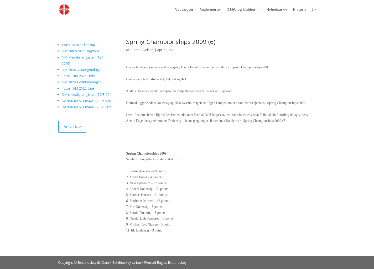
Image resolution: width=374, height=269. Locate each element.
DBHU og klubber (241, 10)
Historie (299, 10)
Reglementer (210, 10)
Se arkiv (72, 126)
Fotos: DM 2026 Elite (78, 88)
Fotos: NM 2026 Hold (78, 76)
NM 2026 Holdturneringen (82, 82)
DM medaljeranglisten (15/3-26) (86, 94)
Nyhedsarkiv (276, 10)
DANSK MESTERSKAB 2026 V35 (86, 100)
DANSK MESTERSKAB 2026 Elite (87, 107)
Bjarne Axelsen (141, 50)
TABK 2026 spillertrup (78, 45)
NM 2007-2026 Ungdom (80, 51)
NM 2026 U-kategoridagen (82, 69)
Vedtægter (184, 10)
